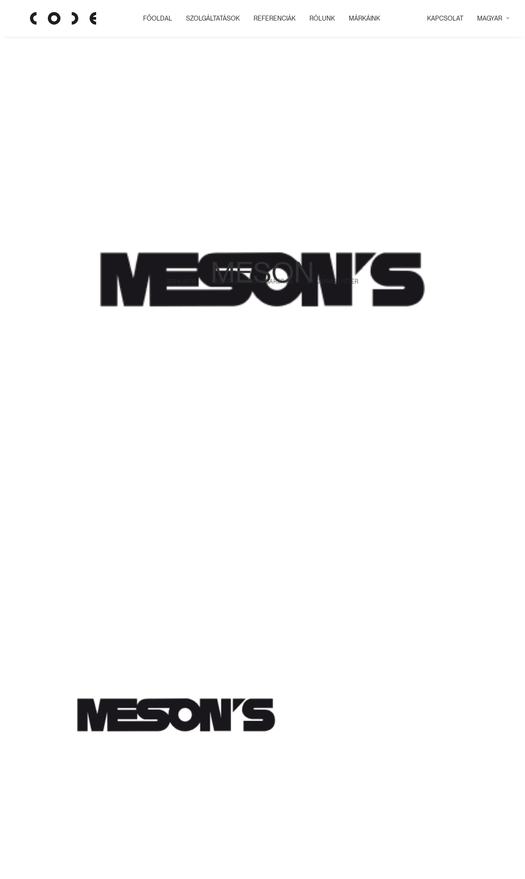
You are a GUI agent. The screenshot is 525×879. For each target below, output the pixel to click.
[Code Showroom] (49, 18)
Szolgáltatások (209, 18)
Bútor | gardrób (267, 225)
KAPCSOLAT (445, 18)
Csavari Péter (337, 225)
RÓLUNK (318, 18)
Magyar (493, 18)
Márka (229, 225)
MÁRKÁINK (361, 18)
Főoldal (154, 18)
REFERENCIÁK (271, 18)
